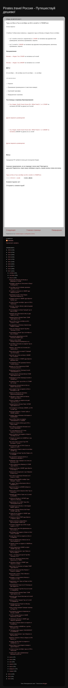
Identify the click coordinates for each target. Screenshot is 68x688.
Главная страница (34, 230)
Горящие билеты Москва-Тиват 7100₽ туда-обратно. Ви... (19, 593)
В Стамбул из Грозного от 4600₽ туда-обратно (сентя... (19, 291)
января (11, 671)
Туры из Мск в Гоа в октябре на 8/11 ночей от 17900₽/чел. (24, 175)
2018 (9, 268)
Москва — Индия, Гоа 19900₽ (15, 62)
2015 (9, 676)
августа (11, 277)
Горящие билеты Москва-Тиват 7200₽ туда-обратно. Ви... (19, 318)
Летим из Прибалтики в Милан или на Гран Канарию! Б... (19, 540)
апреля (11, 664)
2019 (9, 266)
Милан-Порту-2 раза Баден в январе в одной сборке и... (19, 646)
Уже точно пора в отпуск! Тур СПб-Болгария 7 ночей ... (18, 442)
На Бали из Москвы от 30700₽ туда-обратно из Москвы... (19, 499)
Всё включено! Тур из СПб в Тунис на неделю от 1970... (19, 446)
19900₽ (21, 44)
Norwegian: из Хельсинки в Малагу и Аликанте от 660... (19, 578)
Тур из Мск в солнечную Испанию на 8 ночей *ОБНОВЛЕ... (19, 427)
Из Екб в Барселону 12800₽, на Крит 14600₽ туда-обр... (19, 548)
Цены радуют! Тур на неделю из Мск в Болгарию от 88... (19, 389)
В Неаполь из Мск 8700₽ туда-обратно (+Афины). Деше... (19, 517)
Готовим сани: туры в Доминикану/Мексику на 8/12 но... (18, 653)
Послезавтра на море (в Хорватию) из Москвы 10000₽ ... (19, 612)
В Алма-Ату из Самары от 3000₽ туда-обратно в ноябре (19, 514)
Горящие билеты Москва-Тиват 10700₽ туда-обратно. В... (20, 404)
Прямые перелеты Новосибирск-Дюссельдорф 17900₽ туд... (18, 521)
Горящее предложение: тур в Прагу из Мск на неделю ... (19, 551)
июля (11, 657)
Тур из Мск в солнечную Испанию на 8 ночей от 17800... (19, 476)
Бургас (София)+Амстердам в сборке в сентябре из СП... (20, 435)
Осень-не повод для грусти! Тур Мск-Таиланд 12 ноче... (19, 329)
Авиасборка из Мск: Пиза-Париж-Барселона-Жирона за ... (18, 295)
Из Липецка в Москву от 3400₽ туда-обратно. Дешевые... (19, 619)
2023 (9, 257)
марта (11, 666)
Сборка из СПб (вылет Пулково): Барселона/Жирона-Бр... (18, 393)
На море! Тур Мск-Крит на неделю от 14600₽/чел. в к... (19, 642)
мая (10, 661)
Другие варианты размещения (15, 143)
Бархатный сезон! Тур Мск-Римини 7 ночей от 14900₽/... (19, 570)
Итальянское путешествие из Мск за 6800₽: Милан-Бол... (19, 386)
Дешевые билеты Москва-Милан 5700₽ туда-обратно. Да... (20, 374)
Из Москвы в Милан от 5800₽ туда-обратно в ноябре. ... (19, 563)
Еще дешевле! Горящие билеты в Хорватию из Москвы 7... (18, 457)
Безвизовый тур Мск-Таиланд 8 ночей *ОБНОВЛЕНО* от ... (19, 371)
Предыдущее (57, 230)
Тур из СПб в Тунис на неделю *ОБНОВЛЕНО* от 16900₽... (17, 419)
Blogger (45, 683)
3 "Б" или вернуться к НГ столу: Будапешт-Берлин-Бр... (17, 431)
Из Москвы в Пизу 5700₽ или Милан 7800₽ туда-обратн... (19, 397)
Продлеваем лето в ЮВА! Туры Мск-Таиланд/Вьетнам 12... (19, 502)
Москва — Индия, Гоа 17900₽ (15, 56)
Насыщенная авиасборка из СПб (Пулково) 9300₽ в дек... (18, 337)
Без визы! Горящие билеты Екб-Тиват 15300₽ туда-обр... (19, 510)
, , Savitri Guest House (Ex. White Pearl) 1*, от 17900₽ (28, 104)
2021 (9, 261)
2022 (9, 259)
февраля (12, 668)
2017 (9, 271)
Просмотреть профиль (12, 243)
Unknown (10, 240)
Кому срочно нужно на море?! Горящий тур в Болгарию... (20, 352)
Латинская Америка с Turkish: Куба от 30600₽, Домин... (19, 412)
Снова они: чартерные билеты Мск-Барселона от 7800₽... (19, 559)
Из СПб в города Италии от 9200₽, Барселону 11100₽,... (18, 615)
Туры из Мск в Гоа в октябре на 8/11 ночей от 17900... (19, 322)
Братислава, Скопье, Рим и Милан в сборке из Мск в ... (19, 574)
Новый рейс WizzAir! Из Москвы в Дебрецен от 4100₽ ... (18, 280)
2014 (9, 678)
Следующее (10, 230)
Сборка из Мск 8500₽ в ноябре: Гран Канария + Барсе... (19, 480)
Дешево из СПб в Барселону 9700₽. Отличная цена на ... (19, 367)
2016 (9, 674)
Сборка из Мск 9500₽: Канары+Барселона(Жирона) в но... (19, 340)
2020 (9, 264)
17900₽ (35, 38)
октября (11, 273)
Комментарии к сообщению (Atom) (25, 233)
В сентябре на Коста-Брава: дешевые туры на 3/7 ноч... (19, 288)
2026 (9, 250)
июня (11, 659)
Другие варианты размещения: (15, 118)
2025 (9, 252)
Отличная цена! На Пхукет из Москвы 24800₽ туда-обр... (19, 604)
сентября (12, 275)
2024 (9, 254)
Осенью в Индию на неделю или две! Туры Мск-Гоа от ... (19, 401)
